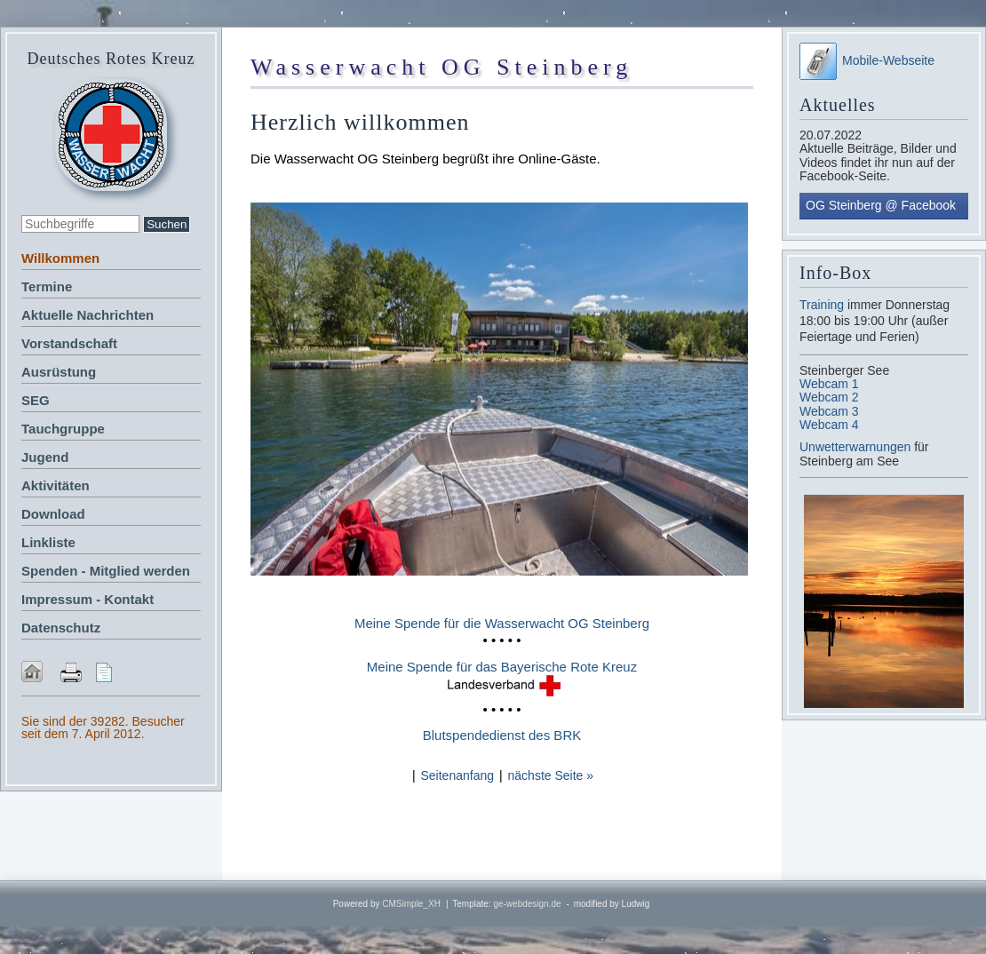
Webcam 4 (829, 424)
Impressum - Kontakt (87, 599)
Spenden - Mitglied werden (105, 570)
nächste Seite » (551, 775)
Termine (46, 286)
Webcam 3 (829, 411)
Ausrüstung (58, 371)
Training (821, 305)
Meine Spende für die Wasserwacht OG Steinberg (501, 623)
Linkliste (48, 542)
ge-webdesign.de (527, 904)
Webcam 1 (829, 384)
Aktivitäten (55, 485)
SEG (35, 400)
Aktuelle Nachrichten (87, 314)
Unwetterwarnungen (856, 447)
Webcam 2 (829, 397)
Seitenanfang (457, 775)
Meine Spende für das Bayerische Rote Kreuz (502, 666)
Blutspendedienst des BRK (502, 735)
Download (53, 513)
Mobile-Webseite (866, 60)
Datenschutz (60, 627)
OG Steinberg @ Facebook (881, 205)
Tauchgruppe (63, 428)
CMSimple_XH (411, 904)
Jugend (44, 457)
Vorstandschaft (69, 343)
